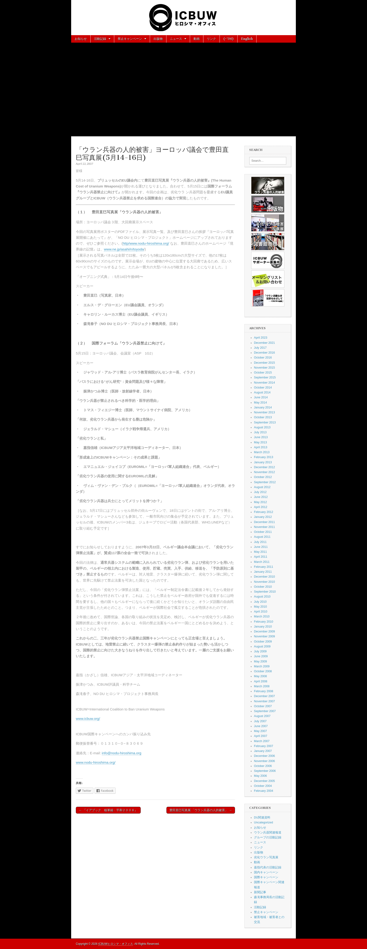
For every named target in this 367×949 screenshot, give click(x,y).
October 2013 (263, 417)
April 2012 (260, 507)
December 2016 (264, 352)
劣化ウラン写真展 (266, 857)
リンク (211, 39)
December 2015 (264, 362)
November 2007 (264, 701)
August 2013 (262, 427)
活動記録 (100, 39)
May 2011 (260, 551)
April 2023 (260, 337)
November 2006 (264, 761)
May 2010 (260, 606)
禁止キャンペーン (130, 39)
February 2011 (263, 566)
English (247, 39)
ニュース (176, 39)
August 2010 (262, 596)
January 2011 (263, 571)
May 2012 (260, 502)
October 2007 (263, 706)
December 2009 (264, 631)
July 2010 (260, 601)
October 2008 (263, 671)
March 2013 (262, 452)
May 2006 (260, 775)
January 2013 (263, 462)
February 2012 (263, 512)
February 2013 (263, 457)
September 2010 (265, 591)
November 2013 (264, 412)
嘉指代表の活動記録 (267, 867)
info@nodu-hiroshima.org (121, 753)
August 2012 (262, 487)
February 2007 (263, 746)
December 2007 (264, 696)
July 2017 (260, 347)
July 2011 (260, 542)
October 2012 (263, 477)
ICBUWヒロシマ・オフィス (115, 943)
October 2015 (263, 372)
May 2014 (260, 402)
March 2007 (262, 741)
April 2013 (260, 447)
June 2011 (261, 547)
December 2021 (264, 342)
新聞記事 (260, 892)
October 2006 (263, 766)
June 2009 (261, 656)
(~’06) (228, 39)
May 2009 (260, 661)
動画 (197, 39)
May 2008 (260, 676)
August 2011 (262, 536)
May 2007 (260, 731)
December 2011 (264, 522)
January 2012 (263, 517)
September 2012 (265, 482)
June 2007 (261, 726)
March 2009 (262, 666)
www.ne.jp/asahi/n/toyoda (124, 249)
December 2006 (264, 756)
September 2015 (265, 377)
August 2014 (262, 392)
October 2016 (263, 357)
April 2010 (260, 611)
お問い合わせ (101, 46)
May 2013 (260, 442)
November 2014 (264, 382)
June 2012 (261, 497)
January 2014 (263, 407)
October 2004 (263, 786)
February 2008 (263, 691)
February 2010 (263, 621)
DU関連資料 (262, 817)
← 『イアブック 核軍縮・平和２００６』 (108, 810)
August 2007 (262, 716)
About (79, 46)
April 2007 (260, 736)
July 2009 (260, 651)
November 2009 (264, 636)
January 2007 (263, 751)
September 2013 (265, 422)
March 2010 (262, 616)
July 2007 (260, 721)
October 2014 (263, 387)
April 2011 (260, 556)
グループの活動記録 (267, 837)
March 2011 (262, 562)
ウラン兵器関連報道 (267, 832)
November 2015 (264, 367)
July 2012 (260, 492)
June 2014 (261, 397)
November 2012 (264, 472)
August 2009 (262, 646)
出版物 (158, 39)
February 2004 (263, 790)
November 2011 (264, 527)
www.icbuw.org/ (88, 719)
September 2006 (265, 771)
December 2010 (264, 576)
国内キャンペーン (266, 872)
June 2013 (261, 437)
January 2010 (263, 626)
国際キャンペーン (266, 877)
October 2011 (263, 532)
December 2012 (264, 467)
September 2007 (265, 711)
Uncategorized (263, 822)
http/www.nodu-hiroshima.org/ (146, 243)
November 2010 (264, 581)
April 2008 (260, 681)
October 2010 (263, 586)
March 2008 (262, 686)
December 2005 (264, 781)
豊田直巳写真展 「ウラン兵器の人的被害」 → (200, 810)
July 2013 (260, 432)
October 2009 (263, 641)
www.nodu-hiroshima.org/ (95, 762)
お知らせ (81, 39)
